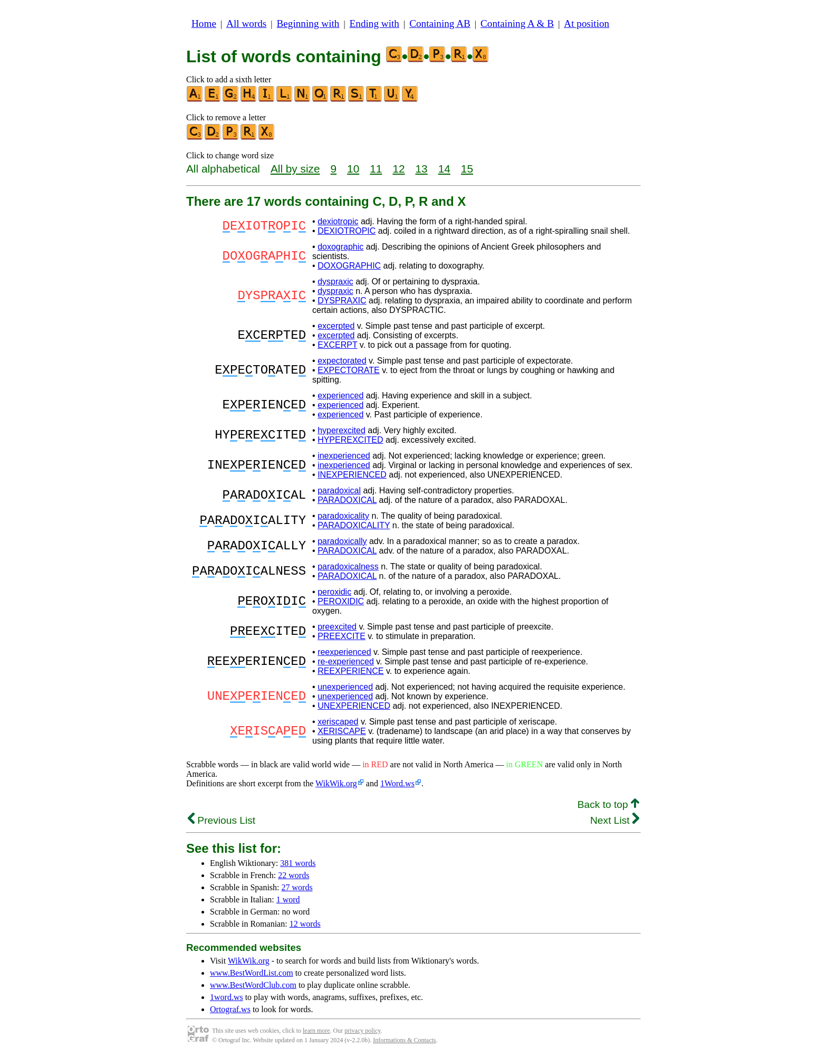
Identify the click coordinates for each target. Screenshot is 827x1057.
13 (422, 169)
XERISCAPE (342, 731)
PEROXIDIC (341, 601)
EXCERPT (337, 344)
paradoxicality (343, 515)
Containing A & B (517, 23)
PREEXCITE (342, 636)
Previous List (221, 820)
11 (376, 169)
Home (203, 23)
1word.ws (226, 997)
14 (444, 169)
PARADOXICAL (347, 500)
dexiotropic (338, 221)
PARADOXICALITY (354, 525)
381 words (297, 863)
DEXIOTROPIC (347, 230)
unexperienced (345, 686)
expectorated (342, 360)
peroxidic (334, 591)
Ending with (374, 23)
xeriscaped (338, 721)
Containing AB (439, 23)
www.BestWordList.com (251, 972)
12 (398, 169)
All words (246, 23)
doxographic (340, 246)
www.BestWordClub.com (253, 984)
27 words (297, 887)
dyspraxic (335, 281)
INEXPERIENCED (352, 474)
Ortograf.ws (230, 1009)
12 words (305, 923)
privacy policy (362, 1030)
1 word (288, 899)
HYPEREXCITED (350, 439)
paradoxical (339, 490)
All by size (295, 169)
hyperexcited (342, 430)
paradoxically (342, 541)
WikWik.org (336, 783)
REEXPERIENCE (350, 670)
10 (353, 169)
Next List (614, 820)
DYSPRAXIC (342, 300)
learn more (316, 1030)
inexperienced (344, 455)
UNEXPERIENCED (354, 705)
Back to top (608, 804)
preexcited (337, 626)
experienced (340, 395)
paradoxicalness (348, 566)
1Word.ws (397, 783)
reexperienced (344, 651)
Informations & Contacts (404, 1040)
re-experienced (346, 661)
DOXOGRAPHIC (349, 265)
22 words (293, 875)
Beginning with (308, 23)
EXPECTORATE (349, 370)
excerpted (336, 325)
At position (586, 23)
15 (467, 169)
